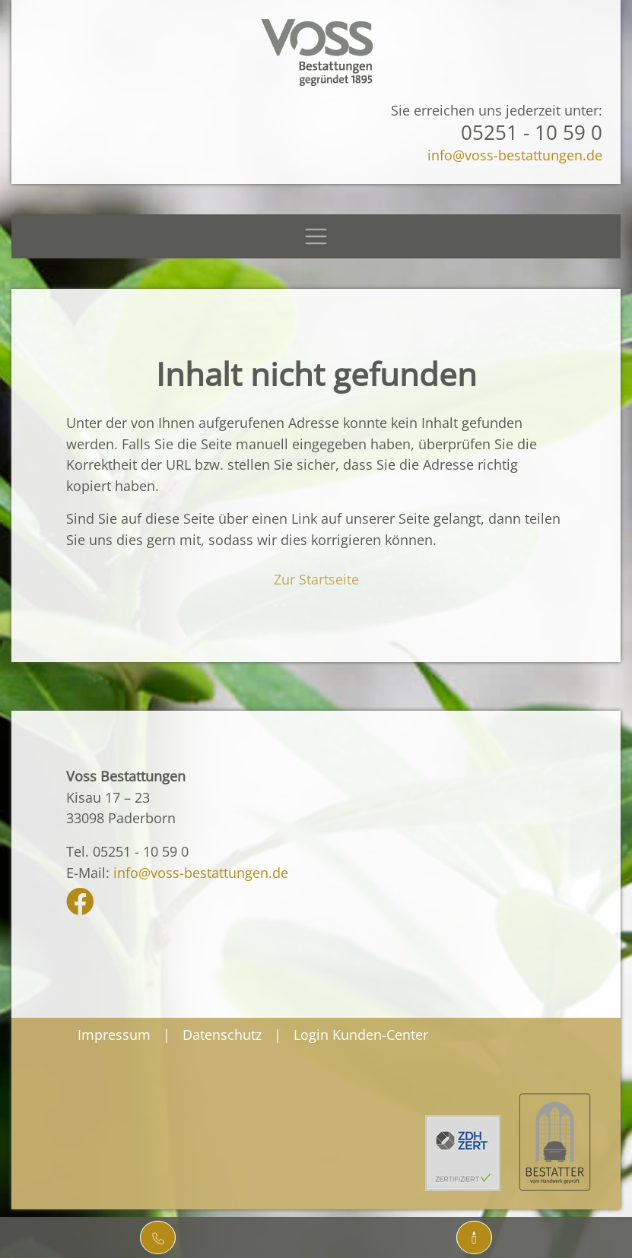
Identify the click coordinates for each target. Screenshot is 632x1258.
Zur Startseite (316, 578)
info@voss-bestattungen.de (514, 154)
